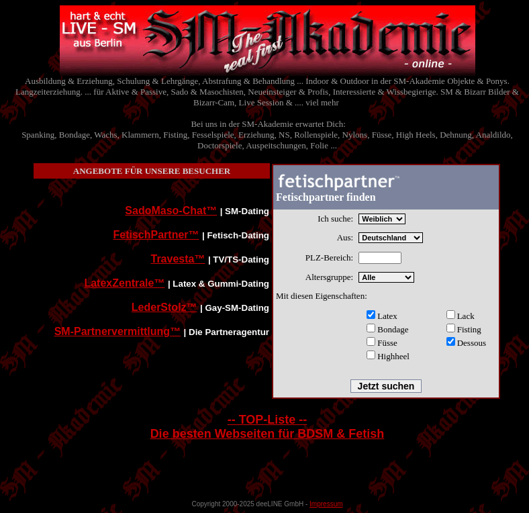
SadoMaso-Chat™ (171, 210)
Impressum (325, 504)
